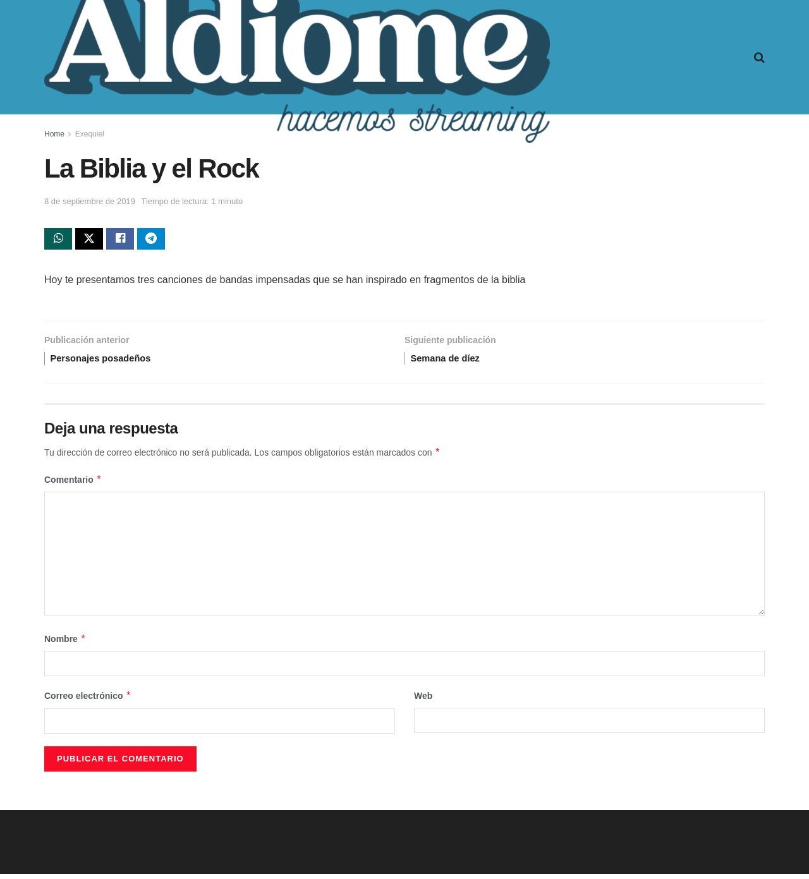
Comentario (73, 485)
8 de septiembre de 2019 (89, 201)
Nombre (65, 645)
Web (423, 701)
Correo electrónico (87, 701)
